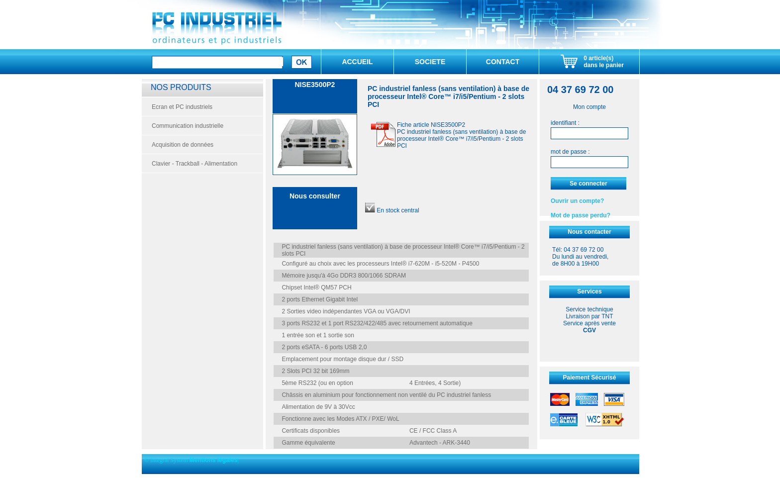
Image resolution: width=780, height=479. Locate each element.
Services (589, 291)
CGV (589, 330)
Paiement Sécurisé (589, 377)
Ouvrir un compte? (577, 200)
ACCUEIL (357, 62)
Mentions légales (214, 460)
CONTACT (502, 62)
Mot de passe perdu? (580, 215)
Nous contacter (589, 231)
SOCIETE (430, 62)
